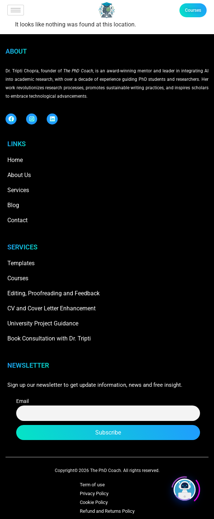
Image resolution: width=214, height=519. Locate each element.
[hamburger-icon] (15, 10)
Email (22, 401)
